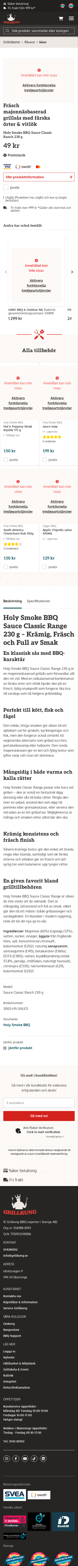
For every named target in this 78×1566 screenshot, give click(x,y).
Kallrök (8, 1375)
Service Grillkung (15, 1308)
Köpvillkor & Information (20, 1302)
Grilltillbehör (11, 42)
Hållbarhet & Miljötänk (19, 1363)
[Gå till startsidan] (11, 18)
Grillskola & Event (15, 1369)
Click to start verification (43, 1132)
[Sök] (39, 30)
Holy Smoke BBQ (16, 1025)
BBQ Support (12, 1335)
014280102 (10, 1249)
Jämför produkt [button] (17, 1048)
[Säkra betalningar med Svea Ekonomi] (14, 1495)
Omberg (9, 1323)
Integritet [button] (9, 1381)
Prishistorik (14, 155)
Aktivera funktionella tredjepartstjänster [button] (36, 285)
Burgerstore (11, 1329)
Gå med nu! (39, 1116)
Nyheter (9, 1357)
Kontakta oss (12, 1296)
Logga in (9, 1351)
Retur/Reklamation (16, 1387)
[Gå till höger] (72, 272)
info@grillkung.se (15, 1255)
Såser (43, 42)
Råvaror (30, 42)
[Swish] (39, 1495)
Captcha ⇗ (55, 1136)
